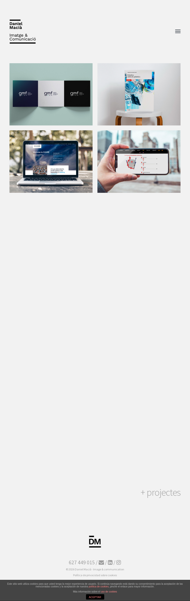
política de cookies (99, 586)
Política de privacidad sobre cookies (95, 575)
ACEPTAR (95, 597)
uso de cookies (109, 591)
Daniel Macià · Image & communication (99, 569)
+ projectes (161, 492)
